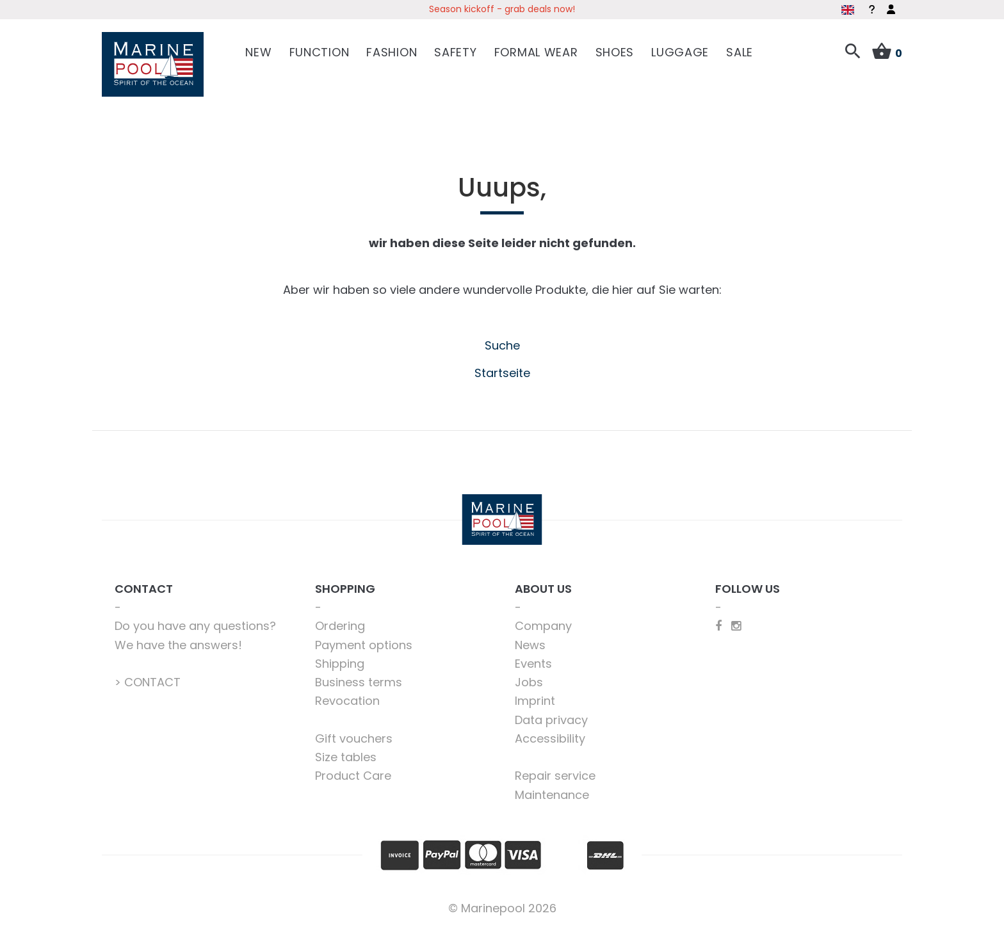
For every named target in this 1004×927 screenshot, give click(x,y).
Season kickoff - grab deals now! (502, 9)
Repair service (555, 776)
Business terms (358, 682)
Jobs (529, 682)
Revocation (347, 701)
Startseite (502, 373)
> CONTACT (148, 682)
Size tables (345, 757)
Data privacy (551, 720)
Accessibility (550, 738)
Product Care (353, 776)
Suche (502, 345)
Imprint (535, 701)
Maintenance (552, 795)
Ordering (340, 626)
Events (533, 664)
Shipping (339, 664)
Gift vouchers (354, 738)
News (530, 645)
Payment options (363, 645)
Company (543, 626)
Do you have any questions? (195, 626)
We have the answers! (178, 645)
